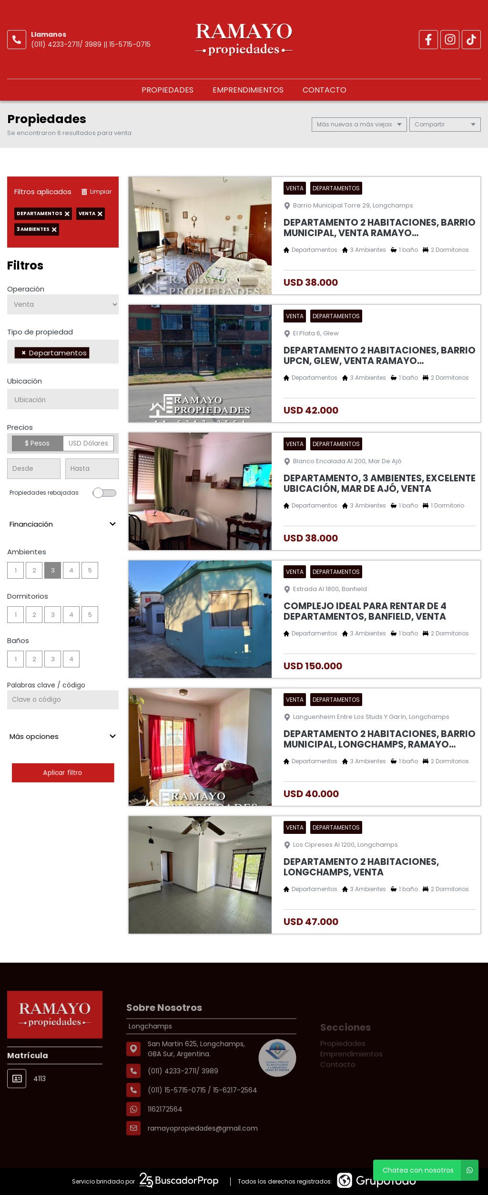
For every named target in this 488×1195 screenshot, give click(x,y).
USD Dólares (88, 443)
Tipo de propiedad (40, 332)
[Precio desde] (34, 468)
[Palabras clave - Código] (63, 699)
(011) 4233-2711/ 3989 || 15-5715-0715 (91, 44)
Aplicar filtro (62, 772)
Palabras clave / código (46, 685)
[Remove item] (24, 352)
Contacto (324, 89)
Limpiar (96, 191)
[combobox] (63, 352)
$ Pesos (37, 443)
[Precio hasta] (92, 468)
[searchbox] (94, 354)
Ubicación (24, 381)
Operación (25, 289)
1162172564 (165, 1136)
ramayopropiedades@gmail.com (203, 1155)
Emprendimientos (248, 89)
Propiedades (167, 89)
